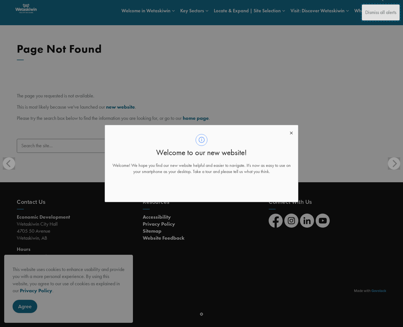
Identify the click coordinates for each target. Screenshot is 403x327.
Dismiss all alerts (380, 12)
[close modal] (291, 132)
